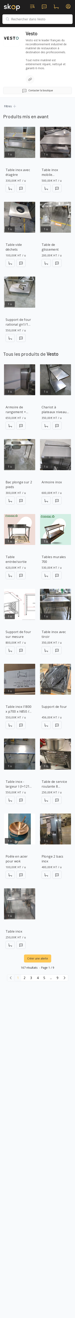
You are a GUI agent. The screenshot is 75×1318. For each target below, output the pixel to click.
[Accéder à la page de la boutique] (11, 38)
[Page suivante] (64, 978)
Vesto (31, 33)
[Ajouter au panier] (10, 188)
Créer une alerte (37, 958)
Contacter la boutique (37, 90)
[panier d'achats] (56, 6)
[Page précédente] (11, 978)
